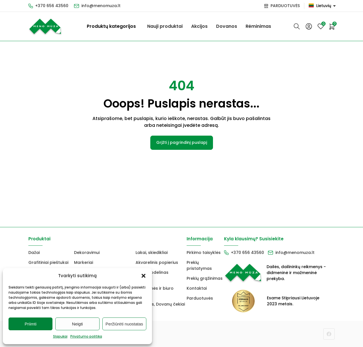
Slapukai (60, 336)
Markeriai (83, 262)
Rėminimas (258, 26)
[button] (143, 276)
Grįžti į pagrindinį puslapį (181, 142)
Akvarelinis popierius (157, 262)
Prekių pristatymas (199, 265)
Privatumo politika (86, 336)
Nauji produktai (165, 26)
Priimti (31, 323)
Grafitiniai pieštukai (48, 262)
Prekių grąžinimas (205, 278)
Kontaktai (197, 288)
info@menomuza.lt (101, 6)
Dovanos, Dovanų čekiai (160, 304)
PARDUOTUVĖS (285, 6)
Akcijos (199, 26)
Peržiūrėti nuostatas (124, 323)
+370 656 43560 (51, 6)
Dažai (34, 252)
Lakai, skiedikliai (152, 252)
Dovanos (226, 26)
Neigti (77, 323)
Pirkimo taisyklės (204, 252)
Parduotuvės (200, 298)
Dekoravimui (87, 252)
